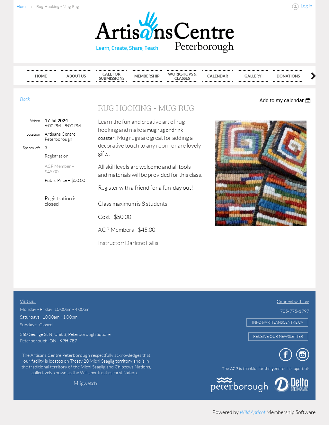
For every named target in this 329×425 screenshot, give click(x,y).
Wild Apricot (252, 412)
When (35, 121)
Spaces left (31, 148)
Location (33, 134)
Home (22, 6)
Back (25, 99)
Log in (306, 5)
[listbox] (285, 100)
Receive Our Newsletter (278, 336)
